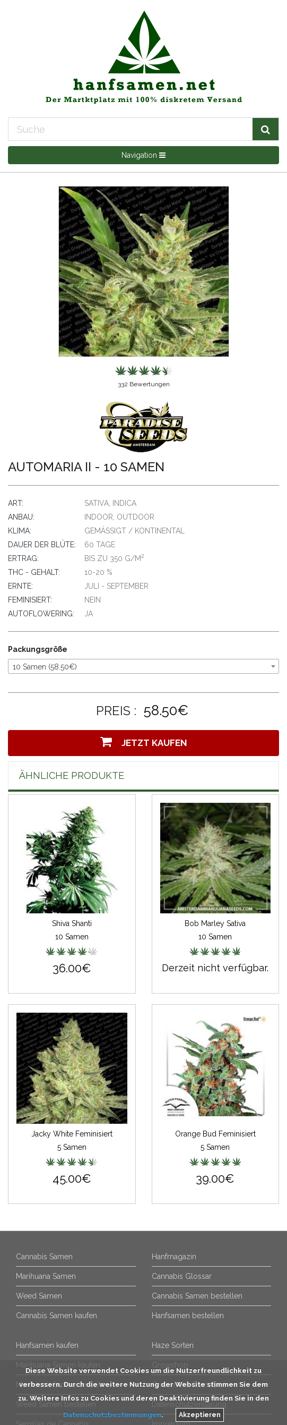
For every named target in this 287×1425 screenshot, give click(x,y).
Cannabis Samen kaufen (56, 1315)
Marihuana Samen (46, 1276)
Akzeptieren (200, 1415)
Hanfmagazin (174, 1256)
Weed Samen (39, 1296)
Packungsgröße (37, 649)
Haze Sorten (173, 1345)
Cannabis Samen (44, 1256)
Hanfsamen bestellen (188, 1315)
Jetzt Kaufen (143, 741)
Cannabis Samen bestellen (197, 1296)
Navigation (143, 155)
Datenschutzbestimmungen (112, 1415)
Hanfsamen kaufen (47, 1345)
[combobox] (143, 666)
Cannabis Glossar (182, 1276)
